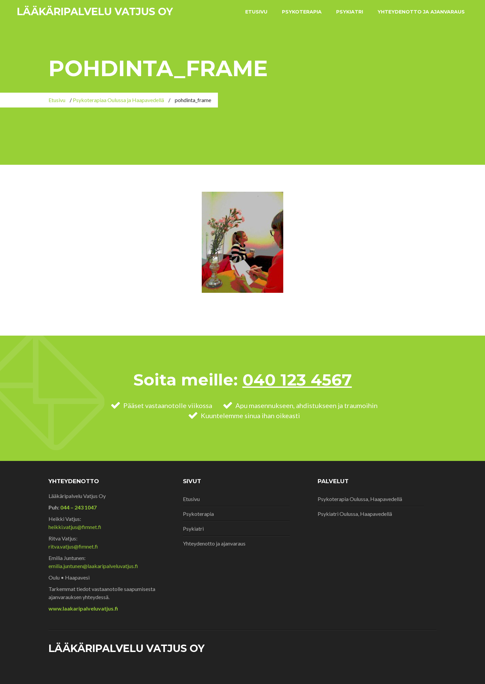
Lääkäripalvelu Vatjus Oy (95, 11)
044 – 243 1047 (78, 507)
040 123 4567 (297, 380)
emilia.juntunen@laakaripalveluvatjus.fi (93, 566)
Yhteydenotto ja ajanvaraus (421, 12)
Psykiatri (349, 12)
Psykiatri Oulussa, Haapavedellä (355, 513)
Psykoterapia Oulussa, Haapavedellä (360, 499)
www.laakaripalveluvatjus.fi (83, 608)
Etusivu (256, 12)
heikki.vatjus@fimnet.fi (74, 527)
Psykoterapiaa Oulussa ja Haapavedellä (118, 100)
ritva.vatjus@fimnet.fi (73, 546)
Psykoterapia (302, 12)
